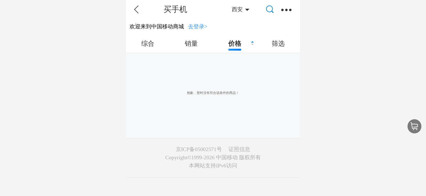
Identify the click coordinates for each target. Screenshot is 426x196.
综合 (147, 43)
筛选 (278, 43)
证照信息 (239, 149)
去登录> (198, 26)
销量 (191, 43)
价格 (234, 43)
